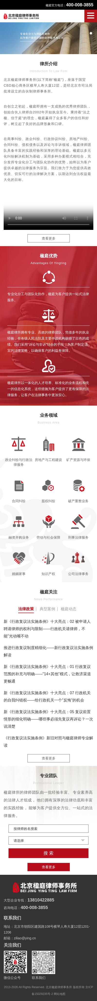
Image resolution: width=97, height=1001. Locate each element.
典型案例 (47, 609)
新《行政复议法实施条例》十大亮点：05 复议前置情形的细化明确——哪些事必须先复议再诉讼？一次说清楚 (48, 719)
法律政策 (26, 609)
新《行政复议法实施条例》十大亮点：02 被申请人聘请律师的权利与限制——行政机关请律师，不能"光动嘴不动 (47, 628)
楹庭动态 (68, 609)
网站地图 (59, 994)
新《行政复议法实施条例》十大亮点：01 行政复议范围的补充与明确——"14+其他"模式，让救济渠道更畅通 (47, 674)
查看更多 (48, 238)
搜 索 (48, 853)
